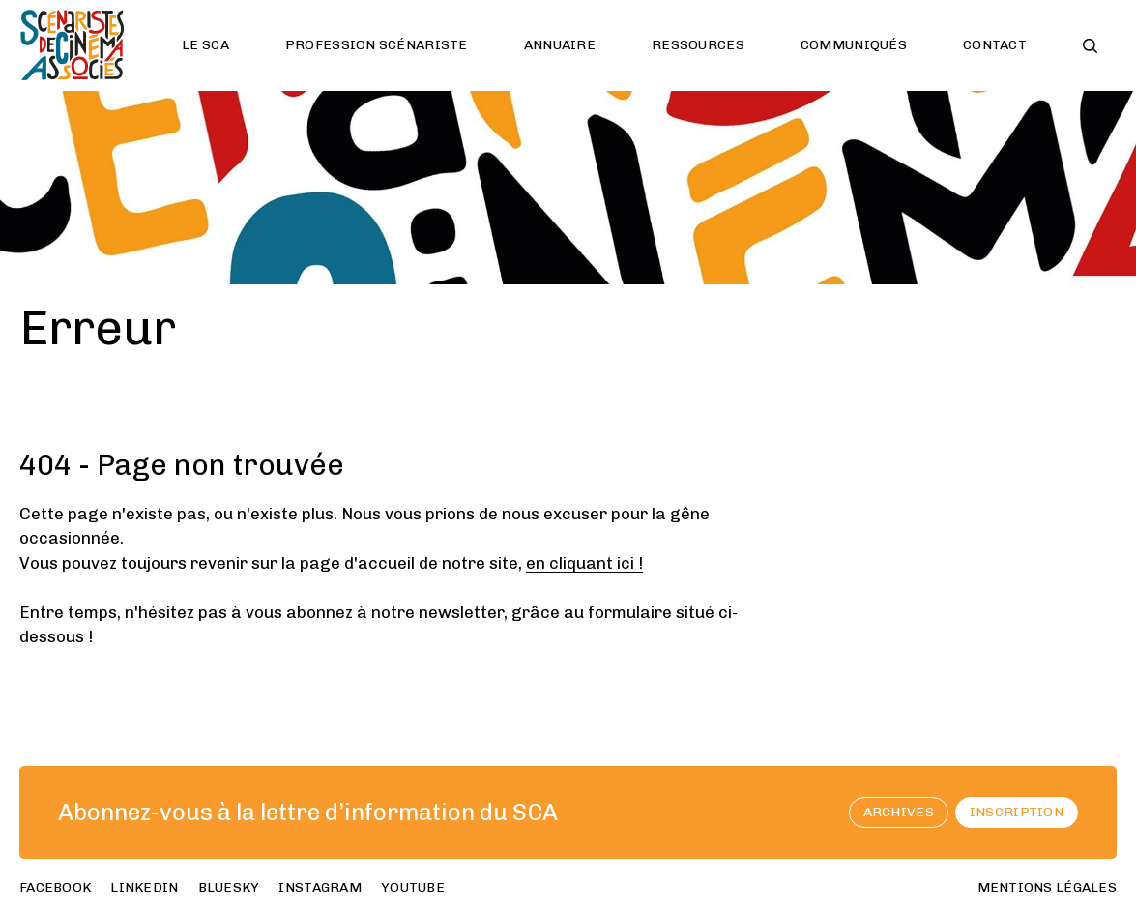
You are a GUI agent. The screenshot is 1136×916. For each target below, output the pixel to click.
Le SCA (205, 45)
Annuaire (560, 45)
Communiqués (854, 45)
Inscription (1016, 812)
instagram (320, 887)
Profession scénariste (376, 45)
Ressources (698, 45)
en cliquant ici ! (584, 563)
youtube (413, 887)
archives (898, 812)
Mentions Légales (1047, 887)
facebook (55, 887)
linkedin (144, 887)
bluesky (229, 887)
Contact (995, 45)
